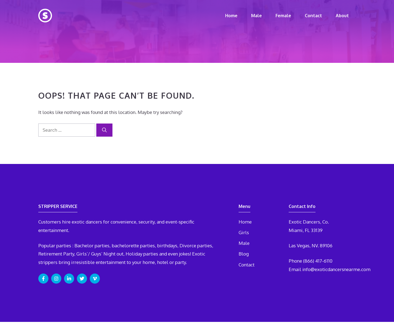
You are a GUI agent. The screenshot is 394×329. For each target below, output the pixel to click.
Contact (313, 15)
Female (283, 15)
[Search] (104, 130)
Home (231, 15)
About (342, 15)
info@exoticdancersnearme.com (336, 269)
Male (256, 15)
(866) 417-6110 (317, 261)
